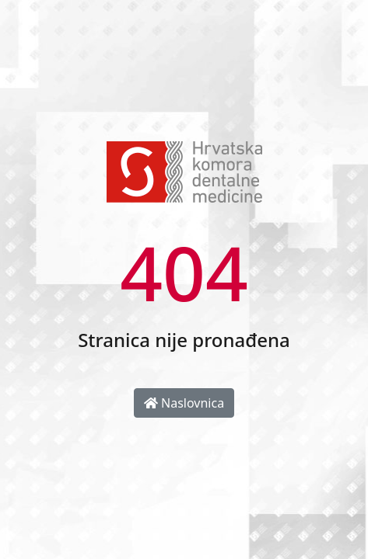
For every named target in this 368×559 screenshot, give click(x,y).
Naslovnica (184, 402)
